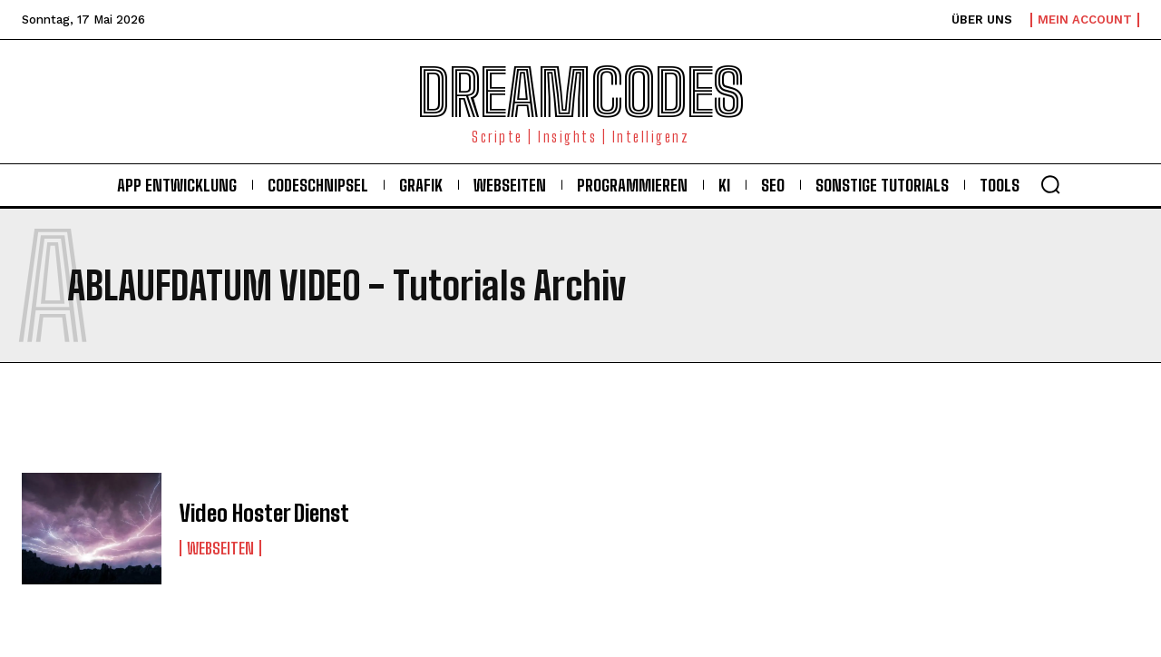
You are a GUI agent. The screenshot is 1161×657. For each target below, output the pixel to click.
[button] (1050, 184)
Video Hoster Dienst (261, 513)
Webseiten (220, 547)
